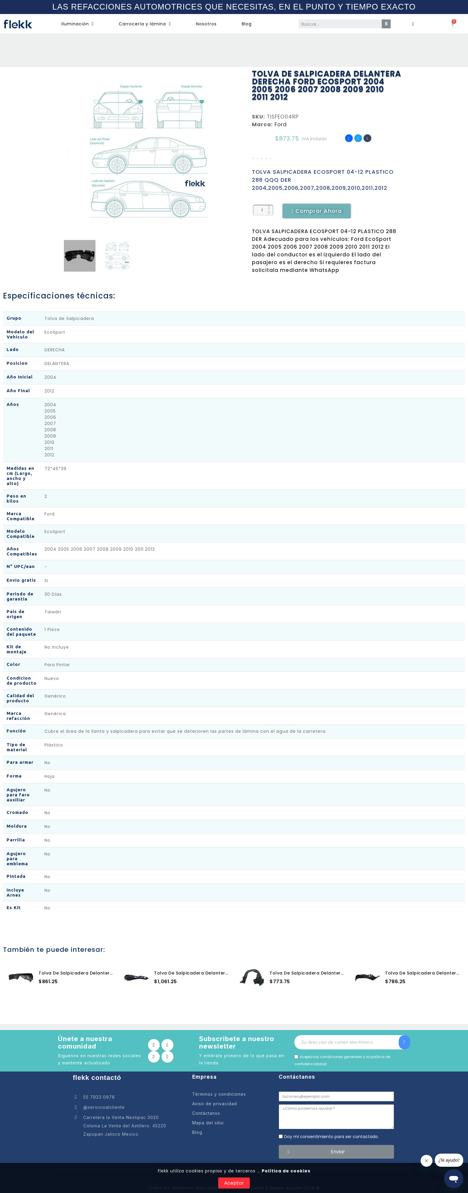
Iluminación (77, 24)
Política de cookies (285, 1171)
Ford (281, 124)
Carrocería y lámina (145, 24)
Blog (247, 24)
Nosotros (206, 24)
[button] (68, 152)
